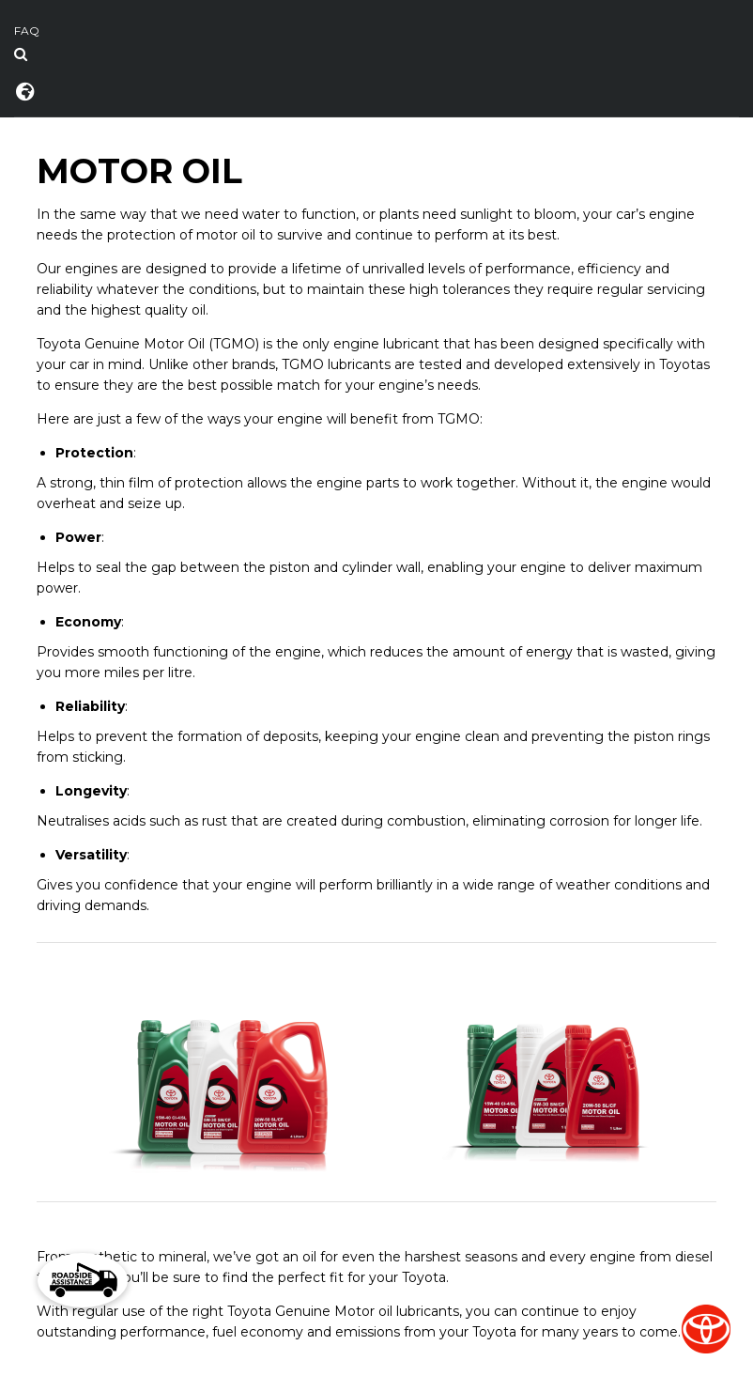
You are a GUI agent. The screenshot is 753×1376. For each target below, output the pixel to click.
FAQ (26, 30)
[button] (83, 1280)
